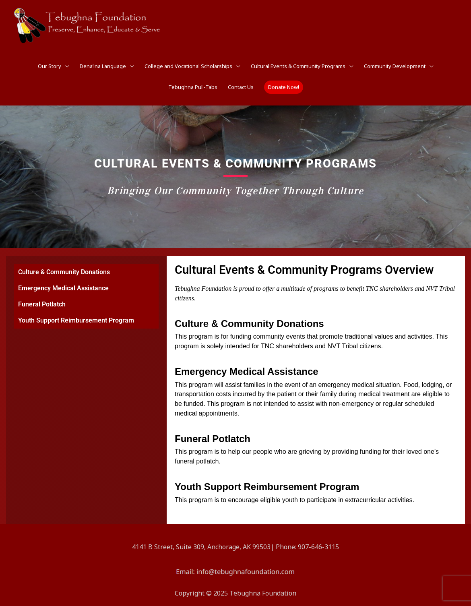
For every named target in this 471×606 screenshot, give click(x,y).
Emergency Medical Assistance (63, 288)
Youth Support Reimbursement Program (76, 320)
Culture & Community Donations (64, 272)
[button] (283, 87)
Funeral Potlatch (42, 304)
